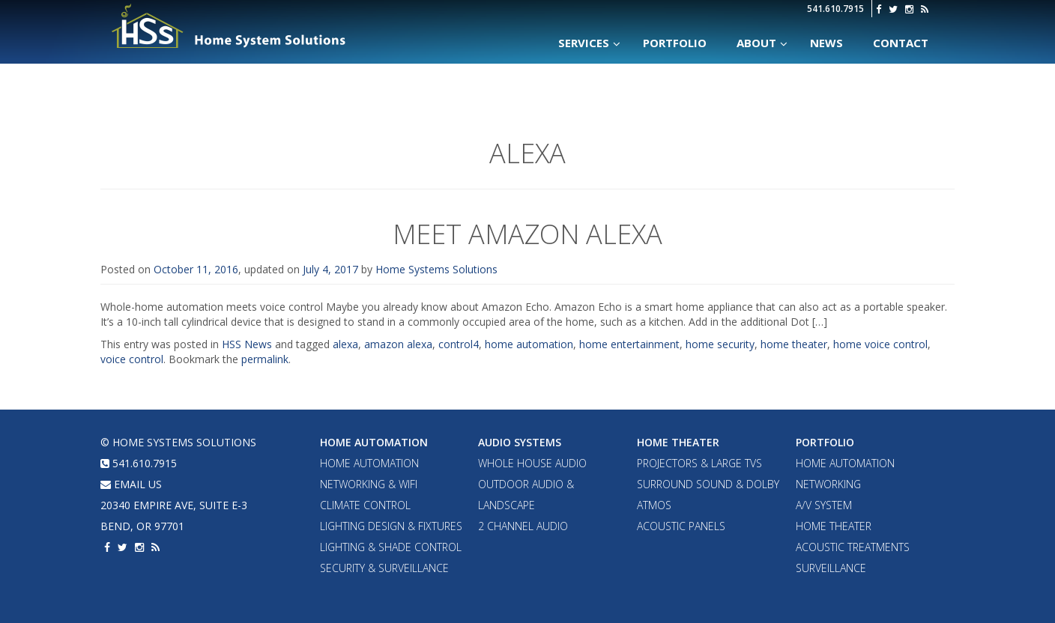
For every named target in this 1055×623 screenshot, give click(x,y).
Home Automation (374, 442)
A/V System (824, 505)
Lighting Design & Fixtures (391, 526)
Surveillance (831, 568)
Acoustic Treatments (853, 547)
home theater (794, 344)
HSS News (247, 344)
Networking (828, 484)
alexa (345, 344)
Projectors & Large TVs (699, 463)
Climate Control (365, 505)
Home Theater (678, 442)
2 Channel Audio (523, 526)
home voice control (880, 344)
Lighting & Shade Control (391, 547)
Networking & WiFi (368, 484)
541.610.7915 (835, 8)
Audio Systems (519, 442)
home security (720, 344)
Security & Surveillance (384, 568)
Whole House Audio (532, 463)
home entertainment (629, 344)
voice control (131, 359)
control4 (458, 344)
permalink (264, 359)
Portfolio (825, 442)
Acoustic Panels (681, 526)
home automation (529, 344)
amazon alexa (398, 344)
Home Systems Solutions (230, 26)
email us (131, 484)
